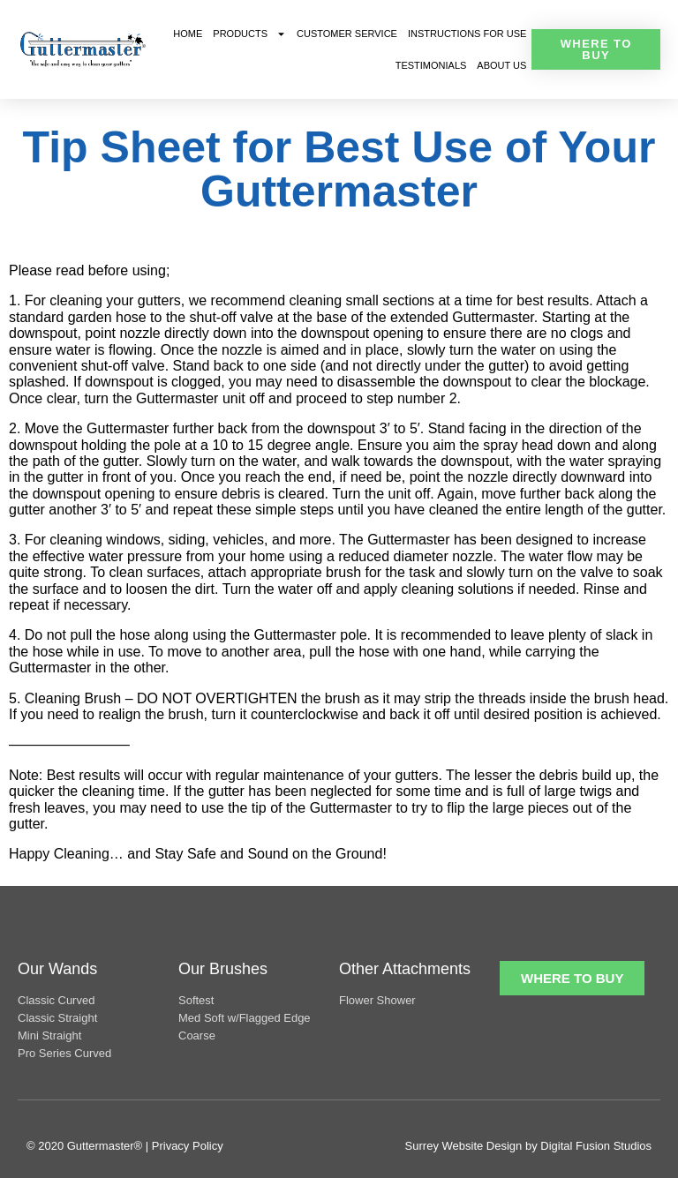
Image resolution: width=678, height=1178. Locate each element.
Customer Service (347, 33)
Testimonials (431, 65)
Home (187, 33)
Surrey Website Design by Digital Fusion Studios (528, 1145)
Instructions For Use (467, 33)
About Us (501, 65)
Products (249, 34)
